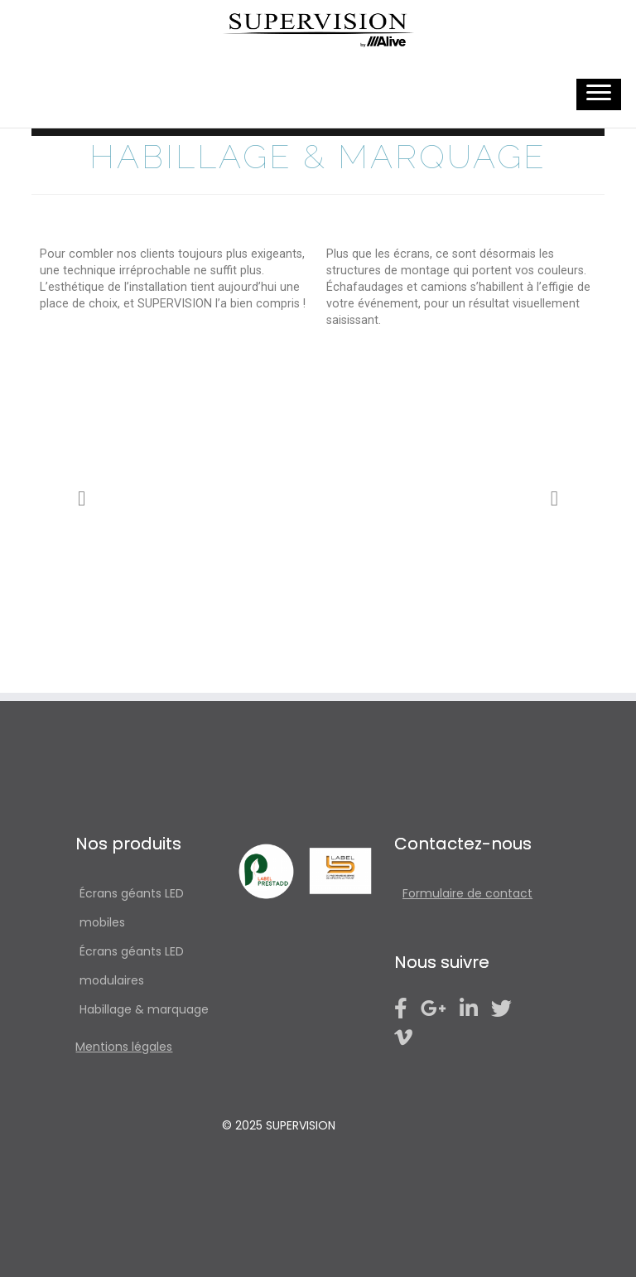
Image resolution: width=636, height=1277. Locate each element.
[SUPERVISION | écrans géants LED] (318, 30)
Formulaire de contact (467, 893)
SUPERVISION (300, 1125)
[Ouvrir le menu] (598, 94)
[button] (81, 498)
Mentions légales (123, 1046)
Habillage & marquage (144, 1009)
